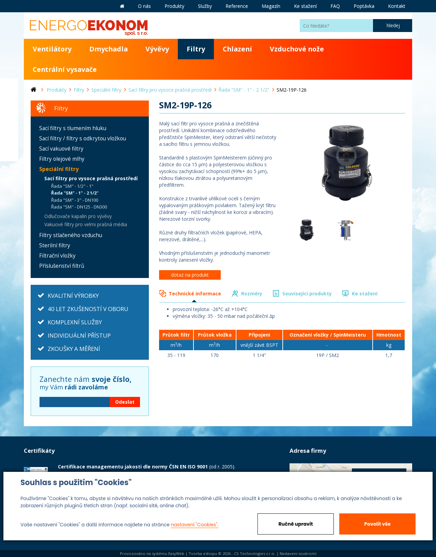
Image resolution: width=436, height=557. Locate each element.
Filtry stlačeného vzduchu (70, 235)
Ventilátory (52, 48)
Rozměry (251, 293)
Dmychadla (108, 48)
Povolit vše (377, 524)
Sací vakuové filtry (61, 148)
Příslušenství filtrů (61, 265)
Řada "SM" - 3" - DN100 (74, 200)
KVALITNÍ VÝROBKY (73, 295)
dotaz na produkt (190, 275)
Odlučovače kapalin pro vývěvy (78, 216)
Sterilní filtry (54, 245)
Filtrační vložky (57, 255)
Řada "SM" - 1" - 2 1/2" (74, 193)
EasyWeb (176, 553)
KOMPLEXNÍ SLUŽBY (75, 322)
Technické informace (195, 293)
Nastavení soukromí (298, 553)
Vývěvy (157, 48)
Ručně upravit (295, 524)
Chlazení (237, 48)
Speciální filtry (59, 169)
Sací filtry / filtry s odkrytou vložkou (82, 138)
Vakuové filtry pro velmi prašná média (85, 224)
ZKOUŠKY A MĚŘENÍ (74, 349)
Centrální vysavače (65, 69)
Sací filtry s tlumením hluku (72, 128)
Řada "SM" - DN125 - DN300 (79, 207)
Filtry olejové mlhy (61, 159)
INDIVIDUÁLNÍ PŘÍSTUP (79, 335)
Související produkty (307, 293)
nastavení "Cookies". (194, 524)
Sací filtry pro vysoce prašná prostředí (91, 178)
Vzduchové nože (297, 48)
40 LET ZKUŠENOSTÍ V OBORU (88, 309)
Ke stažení (364, 293)
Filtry (196, 48)
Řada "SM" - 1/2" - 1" (72, 186)
